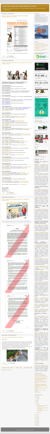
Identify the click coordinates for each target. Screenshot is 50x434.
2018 (37, 401)
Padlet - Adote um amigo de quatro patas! (41, 45)
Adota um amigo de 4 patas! (39, 43)
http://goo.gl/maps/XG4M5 (25, 133)
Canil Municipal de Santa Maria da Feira (19, 6)
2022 (37, 397)
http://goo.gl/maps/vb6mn (25, 173)
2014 (37, 414)
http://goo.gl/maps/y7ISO (6, 110)
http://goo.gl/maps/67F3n (6, 149)
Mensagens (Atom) (9, 369)
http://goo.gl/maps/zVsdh (6, 126)
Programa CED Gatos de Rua (39, 50)
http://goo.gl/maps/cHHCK (19, 120)
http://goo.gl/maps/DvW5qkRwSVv (8, 139)
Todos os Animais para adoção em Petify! (41, 44)
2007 (37, 424)
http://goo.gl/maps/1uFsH (6, 115)
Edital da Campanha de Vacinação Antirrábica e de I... (42, 410)
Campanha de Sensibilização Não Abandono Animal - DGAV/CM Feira (40, 375)
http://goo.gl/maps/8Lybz (6, 130)
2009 (37, 421)
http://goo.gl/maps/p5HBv (21, 172)
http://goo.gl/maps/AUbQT (6, 143)
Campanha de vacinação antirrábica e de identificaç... (42, 408)
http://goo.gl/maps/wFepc (6, 159)
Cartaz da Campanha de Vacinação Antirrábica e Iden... (42, 406)
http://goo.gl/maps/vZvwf (20, 121)
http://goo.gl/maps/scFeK (6, 175)
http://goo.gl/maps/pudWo (23, 181)
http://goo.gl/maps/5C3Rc (6, 161)
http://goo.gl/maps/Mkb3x (22, 184)
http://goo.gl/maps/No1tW (22, 144)
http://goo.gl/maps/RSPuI (19, 140)
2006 (37, 425)
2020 (37, 400)
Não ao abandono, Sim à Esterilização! (41, 49)
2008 (37, 422)
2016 (37, 403)
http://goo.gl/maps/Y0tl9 (23, 116)
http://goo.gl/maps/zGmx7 (27, 128)
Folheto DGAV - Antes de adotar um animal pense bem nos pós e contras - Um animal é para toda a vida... (41, 379)
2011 (37, 418)
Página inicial (19, 367)
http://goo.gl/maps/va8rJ (27, 166)
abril (37, 404)
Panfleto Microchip (38, 392)
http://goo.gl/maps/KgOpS (6, 165)
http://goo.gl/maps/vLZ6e (6, 151)
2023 (37, 396)
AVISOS (6, 332)
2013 (37, 415)
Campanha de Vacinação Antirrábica (11, 57)
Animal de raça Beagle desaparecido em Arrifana (12, 337)
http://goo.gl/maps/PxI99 (20, 154)
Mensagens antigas (28, 367)
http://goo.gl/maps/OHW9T (24, 182)
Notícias (21, 332)
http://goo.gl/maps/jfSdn (24, 141)
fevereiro (38, 412)
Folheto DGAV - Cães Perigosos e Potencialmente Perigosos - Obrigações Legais (41, 382)
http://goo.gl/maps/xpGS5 (6, 153)
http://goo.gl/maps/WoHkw (20, 117)
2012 (37, 417)
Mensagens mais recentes (8, 367)
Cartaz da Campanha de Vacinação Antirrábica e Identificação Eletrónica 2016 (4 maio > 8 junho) (15, 16)
